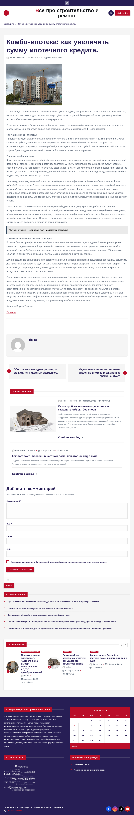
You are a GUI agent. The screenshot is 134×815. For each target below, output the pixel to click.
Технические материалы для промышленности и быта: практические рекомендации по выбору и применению (62, 621)
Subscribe (122, 13)
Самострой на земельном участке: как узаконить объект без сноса (40, 608)
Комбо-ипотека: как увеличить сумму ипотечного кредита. (47, 24)
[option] (25, 667)
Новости (21, 57)
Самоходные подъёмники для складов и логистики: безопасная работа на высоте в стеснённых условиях (60, 628)
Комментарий (13, 501)
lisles (10, 57)
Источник (11, 312)
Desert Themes (14, 810)
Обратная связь (82, 764)
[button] (121, 645)
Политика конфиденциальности (89, 770)
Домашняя (9, 24)
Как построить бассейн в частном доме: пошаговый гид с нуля (39, 615)
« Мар (74, 746)
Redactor (18, 450)
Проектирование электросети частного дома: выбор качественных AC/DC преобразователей (53, 601)
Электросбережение (30, 652)
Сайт (8, 549)
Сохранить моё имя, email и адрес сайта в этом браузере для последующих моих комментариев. (59, 562)
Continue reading (70, 437)
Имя (9, 523)
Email (9, 536)
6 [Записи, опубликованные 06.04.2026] (74, 725)
